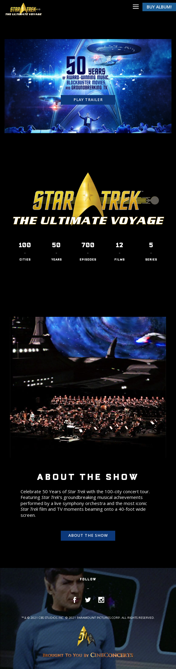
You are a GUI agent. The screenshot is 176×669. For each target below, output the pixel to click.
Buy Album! (159, 7)
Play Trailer (88, 99)
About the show (88, 535)
